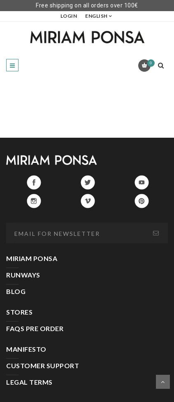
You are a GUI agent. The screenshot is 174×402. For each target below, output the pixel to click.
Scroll (163, 382)
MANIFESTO (26, 349)
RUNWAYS (23, 275)
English (96, 16)
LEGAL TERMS (29, 382)
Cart (149, 63)
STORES (19, 312)
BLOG (16, 291)
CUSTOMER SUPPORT (42, 365)
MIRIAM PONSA (31, 258)
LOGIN (68, 16)
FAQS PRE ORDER (34, 328)
